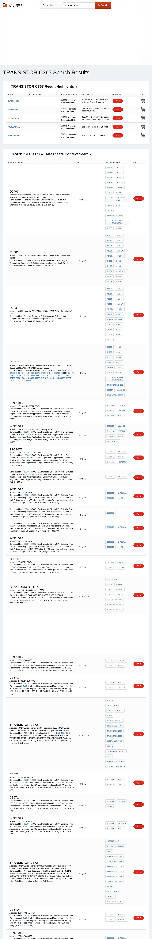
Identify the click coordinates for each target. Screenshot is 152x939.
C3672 (120, 368)
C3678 (63, 328)
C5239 (109, 291)
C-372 (120, 540)
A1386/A (119, 179)
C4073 (53, 333)
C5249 (37, 331)
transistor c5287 (115, 349)
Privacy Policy (47, 929)
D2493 (118, 241)
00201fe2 (111, 544)
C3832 (25, 336)
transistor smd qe (115, 690)
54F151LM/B (13, 109)
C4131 (109, 249)
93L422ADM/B (14, 127)
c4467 (109, 195)
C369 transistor (114, 816)
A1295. (118, 175)
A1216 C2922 (122, 345)
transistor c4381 (115, 341)
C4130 (37, 336)
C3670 (120, 611)
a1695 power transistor (117, 209)
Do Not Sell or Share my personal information (74, 929)
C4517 (43, 331)
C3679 (71, 331)
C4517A (50, 331)
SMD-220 (110, 540)
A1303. (109, 179)
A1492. (119, 183)
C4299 (12, 331)
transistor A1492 (115, 203)
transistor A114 (114, 287)
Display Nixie (112, 393)
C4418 (59, 333)
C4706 (18, 333)
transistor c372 (114, 780)
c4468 (118, 187)
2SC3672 (28, 361)
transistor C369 (114, 552)
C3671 (120, 629)
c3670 (120, 829)
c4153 (109, 214)
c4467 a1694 (121, 249)
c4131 (109, 199)
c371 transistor (114, 674)
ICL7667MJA (13, 118)
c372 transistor (114, 548)
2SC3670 (28, 608)
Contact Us (120, 929)
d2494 (118, 257)
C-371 (118, 536)
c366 (109, 686)
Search (102, 5)
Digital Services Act (104, 929)
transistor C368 (114, 670)
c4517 (109, 295)
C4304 (18, 331)
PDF (117, 101)
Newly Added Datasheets (27, 929)
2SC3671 (28, 629)
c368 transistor (114, 800)
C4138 (50, 336)
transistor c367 (114, 666)
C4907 (43, 333)
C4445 (25, 331)
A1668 (28, 338)
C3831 (18, 336)
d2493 (109, 187)
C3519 (109, 253)
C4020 (69, 328)
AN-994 (110, 804)
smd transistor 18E (116, 682)
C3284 (109, 299)
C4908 (31, 331)
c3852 (118, 214)
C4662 (66, 333)
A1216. (109, 171)
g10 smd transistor (116, 694)
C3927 (25, 333)
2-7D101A (110, 364)
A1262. (118, 171)
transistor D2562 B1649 (117, 191)
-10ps (29, 549)
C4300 (109, 303)
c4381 (118, 195)
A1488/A (110, 183)
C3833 (62, 336)
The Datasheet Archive (13, 5)
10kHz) (110, 536)
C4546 (43, 336)
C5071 (12, 338)
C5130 (12, 336)
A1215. (118, 167)
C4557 (31, 333)
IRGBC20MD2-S (62, 542)
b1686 (118, 291)
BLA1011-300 (13, 101)
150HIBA (121, 729)
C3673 (120, 451)
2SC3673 (28, 448)
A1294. (109, 175)
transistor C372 (114, 556)
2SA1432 (121, 364)
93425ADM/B (13, 135)
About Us (131, 929)
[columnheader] (16, 95)
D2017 (18, 338)
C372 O (110, 678)
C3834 (109, 257)
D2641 (109, 283)
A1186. (109, 167)
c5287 (109, 330)
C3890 (31, 336)
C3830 (37, 333)
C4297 (68, 336)
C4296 (56, 336)
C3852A (110, 345)
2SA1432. (121, 360)
